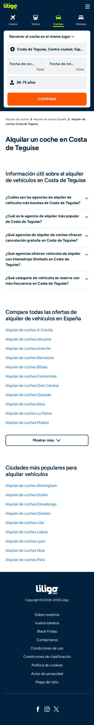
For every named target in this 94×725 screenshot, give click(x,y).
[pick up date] (22, 64)
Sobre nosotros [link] (47, 614)
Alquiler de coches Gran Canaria (32, 385)
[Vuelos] (12, 20)
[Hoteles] (81, 20)
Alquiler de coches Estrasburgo (31, 504)
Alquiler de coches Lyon (25, 541)
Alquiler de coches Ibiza (25, 404)
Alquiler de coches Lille (25, 522)
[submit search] (47, 99)
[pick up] (50, 49)
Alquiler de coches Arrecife (28, 348)
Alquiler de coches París (25, 560)
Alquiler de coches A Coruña (29, 330)
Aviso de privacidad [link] (47, 673)
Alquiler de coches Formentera (31, 376)
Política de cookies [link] (47, 665)
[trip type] (41, 36)
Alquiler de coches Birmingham (31, 485)
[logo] (10, 6)
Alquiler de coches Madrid (27, 422)
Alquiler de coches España (50, 119)
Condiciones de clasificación (47, 656)
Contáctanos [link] (47, 640)
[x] (56, 709)
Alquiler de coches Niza (25, 550)
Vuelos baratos (47, 623)
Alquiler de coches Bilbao (26, 367)
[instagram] (47, 709)
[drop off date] (62, 64)
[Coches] (58, 20)
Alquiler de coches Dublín (27, 495)
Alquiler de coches (17, 119)
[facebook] (37, 709)
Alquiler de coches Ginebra (28, 513)
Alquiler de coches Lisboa (27, 532)
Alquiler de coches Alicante (28, 339)
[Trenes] (35, 20)
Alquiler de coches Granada (28, 395)
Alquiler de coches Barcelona (30, 358)
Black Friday (47, 631)
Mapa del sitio (47, 682)
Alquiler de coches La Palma (29, 413)
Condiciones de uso (47, 648)
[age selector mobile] (47, 82)
